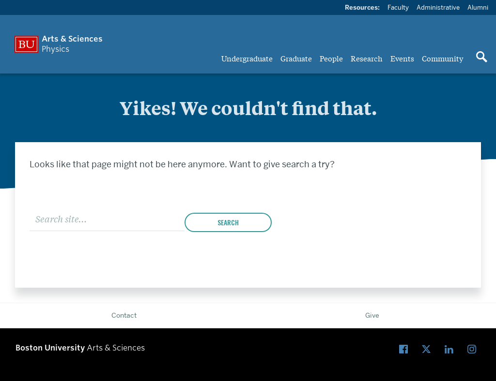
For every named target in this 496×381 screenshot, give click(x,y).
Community (442, 58)
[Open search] (481, 57)
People (331, 58)
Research (367, 58)
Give (372, 315)
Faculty (398, 7)
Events (402, 58)
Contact (124, 315)
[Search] (107, 218)
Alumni (477, 7)
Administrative (438, 7)
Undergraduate (247, 58)
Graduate (296, 58)
